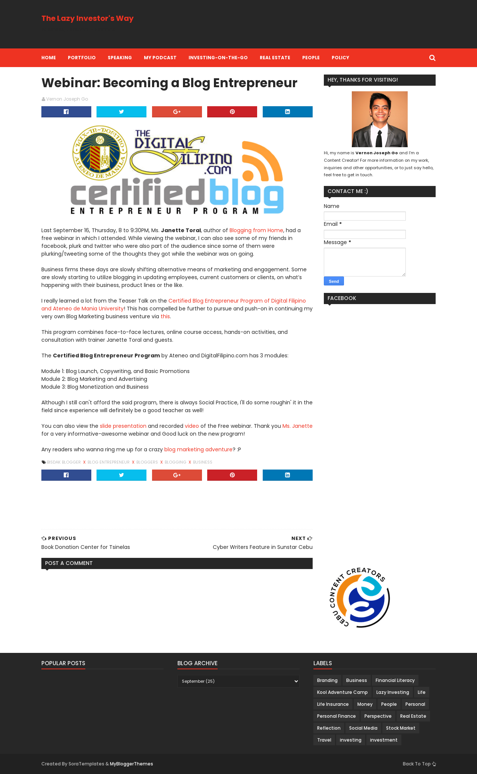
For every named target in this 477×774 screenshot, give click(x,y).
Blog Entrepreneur (109, 462)
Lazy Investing (392, 692)
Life (422, 692)
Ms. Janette (297, 426)
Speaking (120, 57)
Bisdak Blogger (64, 462)
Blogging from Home (256, 230)
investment (384, 740)
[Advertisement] (300, 24)
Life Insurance (333, 704)
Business (202, 462)
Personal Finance (336, 716)
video (192, 426)
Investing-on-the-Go (218, 57)
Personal (415, 704)
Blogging (176, 462)
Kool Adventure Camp (342, 692)
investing (350, 740)
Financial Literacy (395, 680)
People (311, 57)
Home (48, 57)
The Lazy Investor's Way (87, 18)
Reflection (329, 728)
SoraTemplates (86, 764)
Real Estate (275, 57)
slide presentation (123, 426)
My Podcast (160, 57)
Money (365, 704)
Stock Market (401, 728)
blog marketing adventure (198, 449)
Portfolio (82, 57)
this (165, 316)
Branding (327, 680)
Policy (340, 57)
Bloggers (147, 462)
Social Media (363, 728)
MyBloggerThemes (131, 764)
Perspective (378, 716)
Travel (324, 740)
